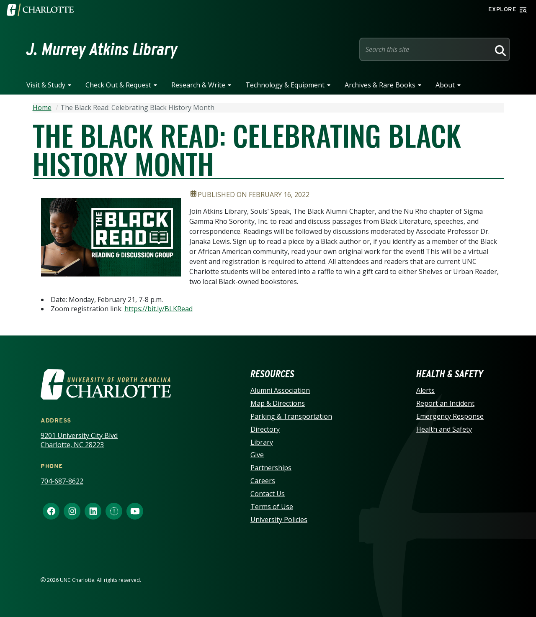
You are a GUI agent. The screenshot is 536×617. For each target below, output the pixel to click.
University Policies (278, 519)
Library (261, 442)
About (445, 85)
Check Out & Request (118, 85)
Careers (262, 480)
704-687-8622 (62, 481)
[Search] (499, 49)
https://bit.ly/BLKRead (158, 308)
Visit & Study (45, 85)
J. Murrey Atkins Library (102, 49)
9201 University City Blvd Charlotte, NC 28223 (79, 440)
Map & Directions (277, 403)
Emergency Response (450, 416)
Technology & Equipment (285, 85)
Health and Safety (444, 429)
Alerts (425, 390)
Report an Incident (445, 403)
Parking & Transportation (291, 416)
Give (257, 454)
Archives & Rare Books (380, 85)
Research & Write (198, 85)
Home (42, 107)
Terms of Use (271, 506)
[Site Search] (426, 49)
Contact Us (267, 493)
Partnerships (270, 467)
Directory (265, 429)
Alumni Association (280, 390)
